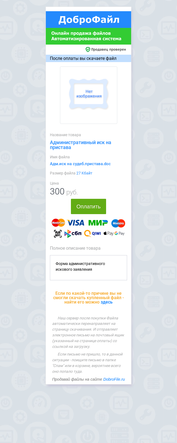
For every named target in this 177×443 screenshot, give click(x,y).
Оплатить (88, 206)
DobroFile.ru (114, 379)
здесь (107, 302)
